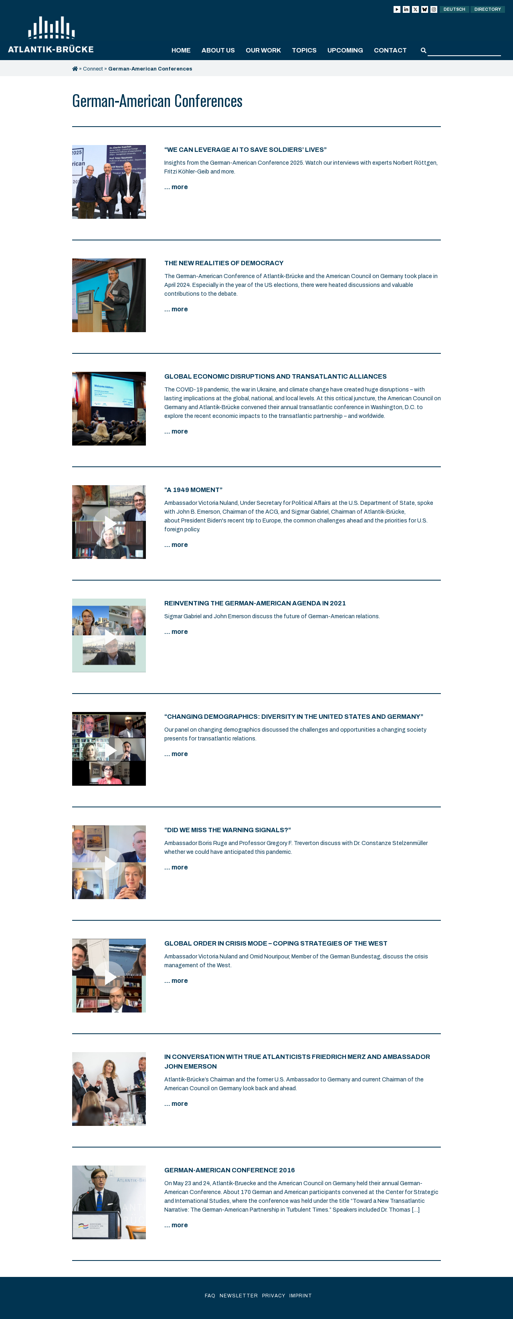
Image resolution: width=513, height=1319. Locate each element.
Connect (93, 69)
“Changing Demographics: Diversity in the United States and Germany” (293, 716)
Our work (263, 50)
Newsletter (239, 1296)
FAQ (210, 1296)
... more (176, 187)
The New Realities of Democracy (224, 263)
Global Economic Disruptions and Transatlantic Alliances (275, 376)
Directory (488, 9)
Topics (304, 50)
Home (181, 50)
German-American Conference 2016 (229, 1170)
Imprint (300, 1296)
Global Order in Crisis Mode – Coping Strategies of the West (276, 943)
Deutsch (454, 9)
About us (218, 50)
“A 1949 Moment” (193, 489)
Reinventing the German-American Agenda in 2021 (255, 603)
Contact (390, 50)
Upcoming (345, 50)
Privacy (273, 1296)
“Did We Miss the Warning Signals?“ (227, 830)
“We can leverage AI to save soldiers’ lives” (245, 149)
